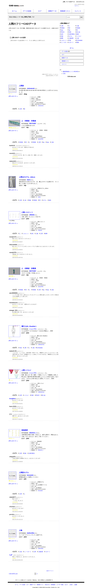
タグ (40, 11)
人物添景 (40, 551)
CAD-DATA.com (80, 1)
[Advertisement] (34, 57)
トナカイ (26, 395)
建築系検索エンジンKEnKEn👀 (71, 71)
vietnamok (40, 105)
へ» (13, 96)
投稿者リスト (65, 11)
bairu (39, 197)
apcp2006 (40, 139)
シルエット (26, 233)
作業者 (34, 142)
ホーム (14, 11)
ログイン (77, 5)
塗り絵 (43, 395)
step (48, 142)
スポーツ (47, 551)
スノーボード (27, 551)
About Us (47, 584)
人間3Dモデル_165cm (27, 177)
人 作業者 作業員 (28, 121)
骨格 (30, 200)
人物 (52, 142)
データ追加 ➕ (66, 51)
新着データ (52, 11)
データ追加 (27, 11)
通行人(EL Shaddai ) (28, 326)
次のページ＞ (50, 570)
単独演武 (24, 430)
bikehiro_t (40, 450)
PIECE (37, 395)
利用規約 (53, 584)
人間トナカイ (26, 370)
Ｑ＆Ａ (66, 584)
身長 (50, 200)
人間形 (21, 86)
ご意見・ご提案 (73, 584)
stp (43, 142)
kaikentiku (40, 548)
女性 (32, 233)
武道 (25, 453)
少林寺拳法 (32, 453)
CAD (64, 73)
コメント (78, 11)
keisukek (40, 490)
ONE (32, 395)
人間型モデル (24, 472)
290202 (40, 230)
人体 (25, 200)
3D (26, 142)
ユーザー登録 (60, 584)
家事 (46, 233)
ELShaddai (40, 347)
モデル (44, 200)
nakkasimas (41, 344)
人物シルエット (27, 212)
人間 (20, 109)
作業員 (21, 142)
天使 (20, 347)
